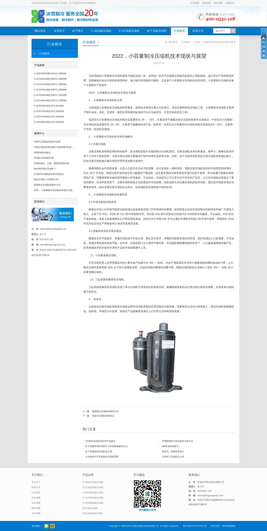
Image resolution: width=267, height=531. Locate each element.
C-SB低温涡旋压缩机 (93, 482)
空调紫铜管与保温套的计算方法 (177, 441)
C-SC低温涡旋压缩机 (93, 487)
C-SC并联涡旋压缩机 (93, 497)
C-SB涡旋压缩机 (101, 30)
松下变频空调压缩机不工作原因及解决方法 (106, 446)
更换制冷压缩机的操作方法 (105, 411)
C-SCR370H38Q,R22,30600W (49, 116)
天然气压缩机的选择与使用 (47, 141)
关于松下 (36, 482)
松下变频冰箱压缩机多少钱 (98, 451)
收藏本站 (229, 3)
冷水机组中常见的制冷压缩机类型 (102, 456)
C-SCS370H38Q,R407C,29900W (50, 89)
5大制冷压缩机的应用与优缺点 (100, 441)
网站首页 (40, 30)
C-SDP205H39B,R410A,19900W (50, 73)
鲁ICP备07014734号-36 (195, 526)
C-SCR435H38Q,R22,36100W (49, 106)
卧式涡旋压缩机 (90, 508)
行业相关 (179, 30)
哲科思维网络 (228, 526)
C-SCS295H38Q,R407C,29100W (50, 95)
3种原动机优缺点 (170, 446)
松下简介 (77, 30)
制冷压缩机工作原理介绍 (46, 179)
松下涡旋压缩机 (157, 30)
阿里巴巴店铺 (52, 526)
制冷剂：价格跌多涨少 (173, 451)
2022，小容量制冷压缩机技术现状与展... (54, 190)
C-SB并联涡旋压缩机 (93, 492)
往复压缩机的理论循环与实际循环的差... (53, 147)
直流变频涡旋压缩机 (93, 513)
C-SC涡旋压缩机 (129, 30)
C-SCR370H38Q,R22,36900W (49, 111)
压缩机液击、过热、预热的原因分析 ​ (52, 163)
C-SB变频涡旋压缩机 (93, 503)
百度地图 (194, 3)
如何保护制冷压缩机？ (45, 168)
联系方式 (198, 30)
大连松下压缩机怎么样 (173, 456)
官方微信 (46, 526)
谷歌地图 (206, 3)
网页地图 (218, 3)
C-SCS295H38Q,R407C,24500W (50, 100)
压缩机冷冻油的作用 (44, 158)
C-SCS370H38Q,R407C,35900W (50, 84)
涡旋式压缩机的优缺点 (103, 416)
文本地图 (36, 513)
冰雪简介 (59, 30)
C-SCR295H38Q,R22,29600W (49, 122)
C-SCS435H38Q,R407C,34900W (50, 79)
